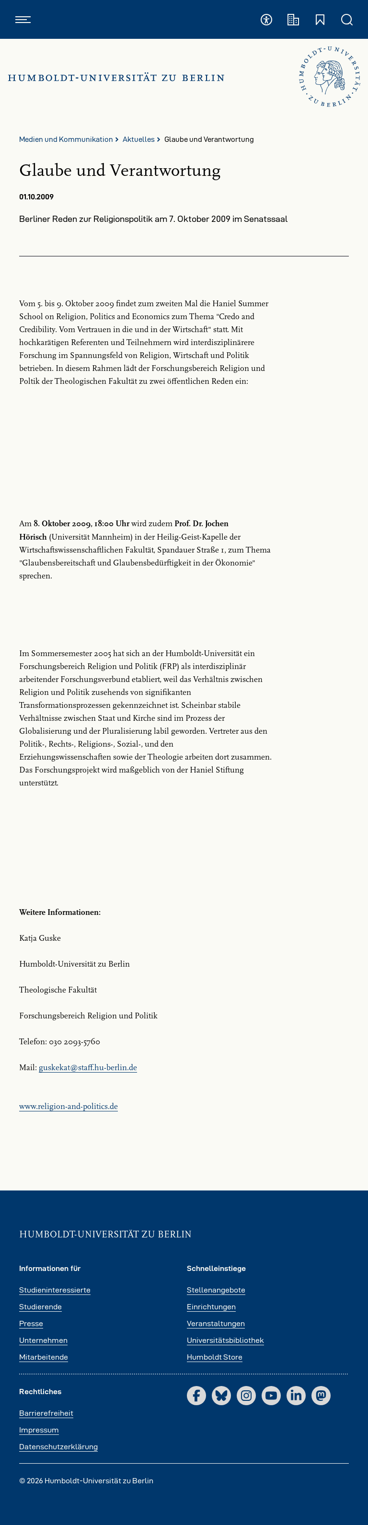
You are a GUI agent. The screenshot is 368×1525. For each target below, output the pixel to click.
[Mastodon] (321, 1395)
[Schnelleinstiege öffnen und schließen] (320, 19)
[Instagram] (246, 1395)
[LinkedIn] (296, 1395)
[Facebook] (196, 1395)
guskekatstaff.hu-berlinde (88, 1068)
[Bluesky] (221, 1395)
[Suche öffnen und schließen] (347, 19)
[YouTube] (271, 1395)
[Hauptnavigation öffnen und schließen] (23, 19)
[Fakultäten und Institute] (293, 19)
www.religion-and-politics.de (68, 1106)
